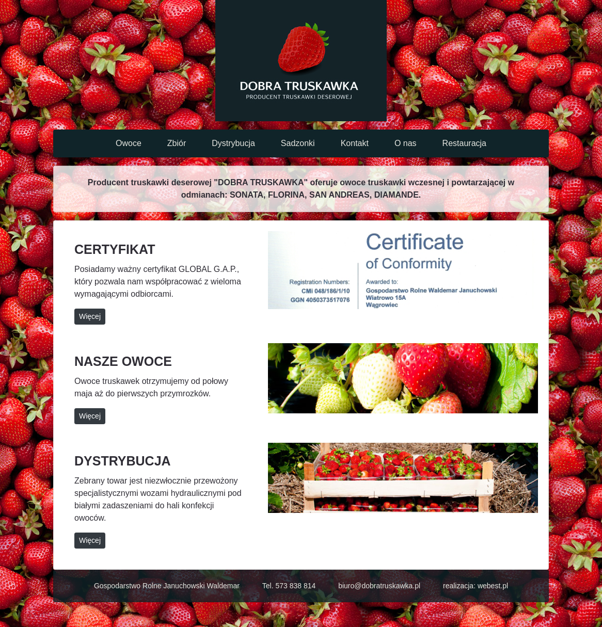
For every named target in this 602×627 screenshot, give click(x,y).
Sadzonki (298, 143)
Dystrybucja (233, 143)
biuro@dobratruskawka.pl (379, 586)
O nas (405, 143)
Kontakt (355, 143)
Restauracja (464, 143)
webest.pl (493, 586)
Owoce (128, 143)
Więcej (90, 316)
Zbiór (176, 143)
